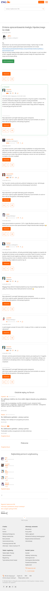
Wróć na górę (24, 520)
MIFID (26, 576)
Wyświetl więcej (5, 489)
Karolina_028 (9, 139)
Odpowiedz (6, 74)
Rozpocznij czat (31, 568)
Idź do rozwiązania (8, 61)
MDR (31, 576)
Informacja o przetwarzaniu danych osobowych (13, 506)
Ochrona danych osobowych (9, 578)
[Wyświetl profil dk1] (9, 470)
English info (19, 576)
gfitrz (9, 36)
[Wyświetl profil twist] (9, 477)
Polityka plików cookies (23, 578)
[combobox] (24, 9)
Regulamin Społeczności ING (8, 504)
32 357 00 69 (30, 571)
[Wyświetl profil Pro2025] (9, 464)
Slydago (8, 243)
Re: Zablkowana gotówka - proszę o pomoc (15, 417)
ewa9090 (8, 318)
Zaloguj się (41, 2)
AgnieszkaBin (9, 174)
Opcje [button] (12, 79)
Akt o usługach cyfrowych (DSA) (9, 508)
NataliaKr (8, 89)
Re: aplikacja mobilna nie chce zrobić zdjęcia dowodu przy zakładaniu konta (24, 400)
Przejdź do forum (5, 436)
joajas (7, 214)
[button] (4, 79)
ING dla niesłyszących (10, 576)
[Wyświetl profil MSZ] (9, 458)
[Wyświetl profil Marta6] (9, 483)
